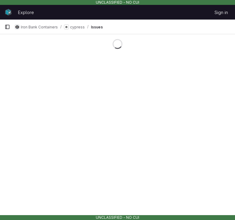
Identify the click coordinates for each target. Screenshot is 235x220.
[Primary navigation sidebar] (7, 27)
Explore (26, 12)
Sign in (221, 12)
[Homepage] (8, 12)
